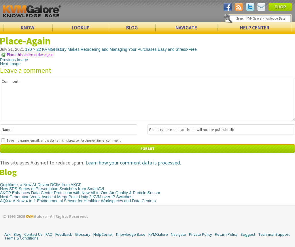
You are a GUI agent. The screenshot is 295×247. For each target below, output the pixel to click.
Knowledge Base (130, 234)
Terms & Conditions (21, 238)
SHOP (280, 7)
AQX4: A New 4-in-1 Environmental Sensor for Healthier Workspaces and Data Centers (78, 201)
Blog (17, 234)
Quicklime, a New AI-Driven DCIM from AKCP (41, 184)
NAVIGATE (186, 28)
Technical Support (274, 234)
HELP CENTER (254, 28)
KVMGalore (158, 234)
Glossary (82, 234)
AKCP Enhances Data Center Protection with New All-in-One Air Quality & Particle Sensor (80, 192)
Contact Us (33, 234)
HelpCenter (103, 234)
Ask (7, 234)
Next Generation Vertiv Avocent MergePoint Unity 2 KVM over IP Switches (66, 196)
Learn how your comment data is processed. (133, 162)
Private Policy (200, 234)
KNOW (28, 28)
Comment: (147, 99)
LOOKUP (81, 28)
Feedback (63, 234)
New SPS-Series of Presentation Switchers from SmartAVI (52, 188)
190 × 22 (33, 49)
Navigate (178, 234)
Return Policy (226, 234)
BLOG (132, 28)
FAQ (49, 234)
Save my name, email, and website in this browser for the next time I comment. (64, 140)
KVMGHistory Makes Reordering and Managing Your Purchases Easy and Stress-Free (119, 49)
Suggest (248, 234)
